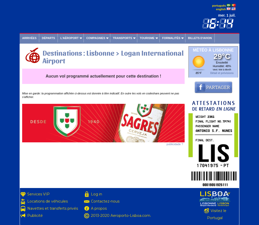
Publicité (35, 215)
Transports (122, 38)
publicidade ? (175, 144)
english (221, 9)
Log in (96, 194)
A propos (99, 208)
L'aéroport (69, 38)
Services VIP (38, 194)
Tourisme (147, 38)
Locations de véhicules (47, 201)
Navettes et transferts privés (52, 208)
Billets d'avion (200, 38)
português (219, 5)
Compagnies (95, 38)
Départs (48, 38)
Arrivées (29, 38)
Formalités (171, 38)
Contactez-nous (105, 201)
